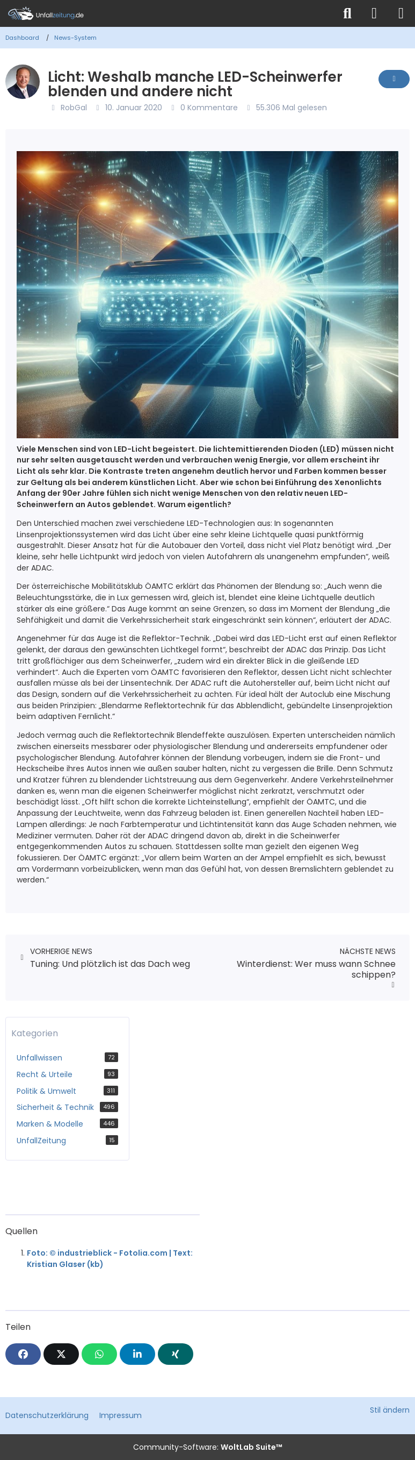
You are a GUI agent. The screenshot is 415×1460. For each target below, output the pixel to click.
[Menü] (401, 13)
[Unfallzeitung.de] (167, 13)
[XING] (175, 1354)
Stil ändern (390, 1410)
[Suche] (347, 13)
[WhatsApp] (99, 1354)
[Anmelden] (374, 13)
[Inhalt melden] (394, 79)
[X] (61, 1354)
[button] (137, 1354)
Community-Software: (207, 1447)
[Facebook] (23, 1354)
